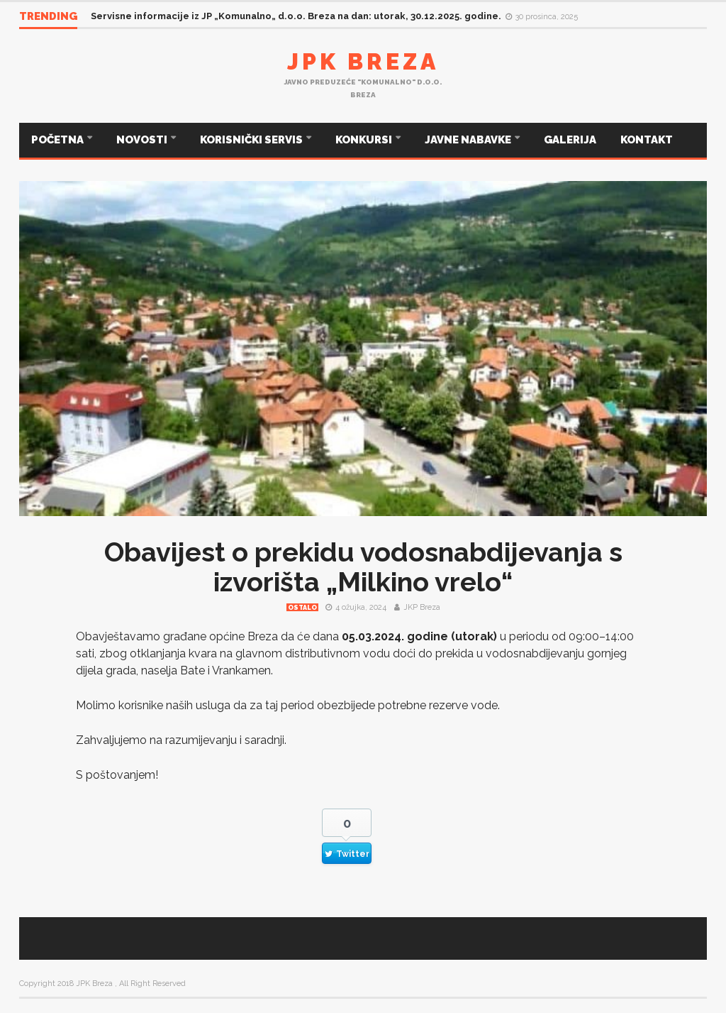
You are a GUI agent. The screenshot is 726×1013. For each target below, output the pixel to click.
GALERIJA (570, 139)
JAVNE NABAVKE (469, 139)
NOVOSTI (142, 139)
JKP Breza (421, 607)
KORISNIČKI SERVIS (252, 139)
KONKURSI (364, 139)
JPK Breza (363, 61)
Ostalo (302, 607)
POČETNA (58, 139)
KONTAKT (646, 139)
